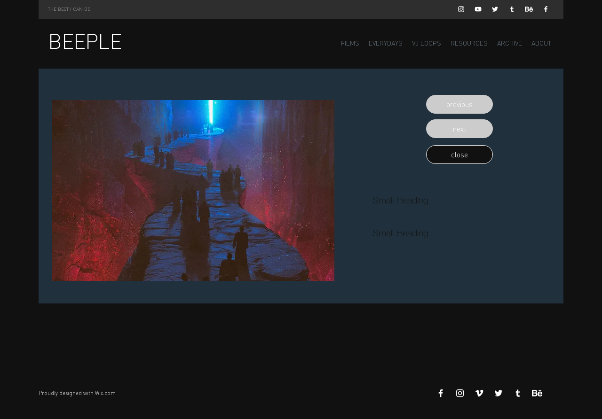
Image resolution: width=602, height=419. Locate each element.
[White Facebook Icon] (546, 9)
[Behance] (529, 9)
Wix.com (105, 393)
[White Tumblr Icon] (512, 9)
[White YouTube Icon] (478, 9)
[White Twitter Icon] (495, 9)
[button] (459, 104)
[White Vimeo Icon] (479, 393)
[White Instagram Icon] (461, 9)
